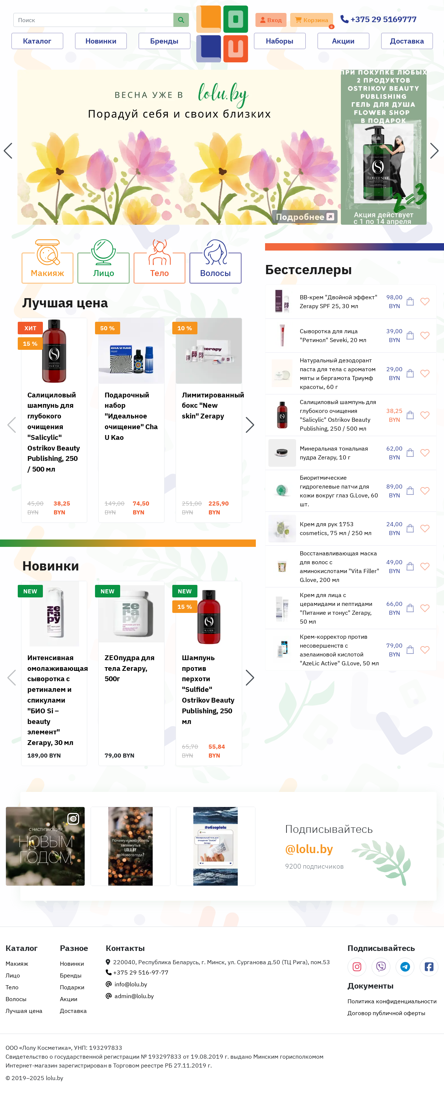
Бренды (164, 41)
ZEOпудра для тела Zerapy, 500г (130, 668)
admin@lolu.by (130, 996)
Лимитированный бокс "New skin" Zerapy (213, 405)
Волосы (220, 265)
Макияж (52, 265)
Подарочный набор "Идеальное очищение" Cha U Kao (131, 416)
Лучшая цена (24, 1010)
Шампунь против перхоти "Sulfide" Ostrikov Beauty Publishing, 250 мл (208, 689)
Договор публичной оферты (387, 1013)
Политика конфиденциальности (392, 1001)
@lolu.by (309, 848)
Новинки (100, 41)
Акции (343, 41)
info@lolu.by (126, 984)
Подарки (72, 987)
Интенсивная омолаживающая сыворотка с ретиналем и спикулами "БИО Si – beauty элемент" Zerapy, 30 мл (57, 700)
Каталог (37, 41)
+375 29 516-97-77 (137, 972)
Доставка (407, 41)
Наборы (280, 41)
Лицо (111, 265)
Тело (168, 265)
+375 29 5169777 (378, 19)
